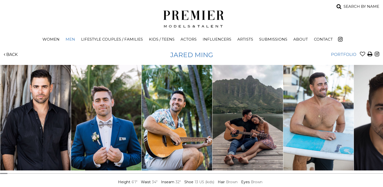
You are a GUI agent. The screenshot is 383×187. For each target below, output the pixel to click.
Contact (323, 39)
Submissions (273, 39)
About (300, 39)
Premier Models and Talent (191, 18)
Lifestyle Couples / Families (112, 39)
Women (51, 39)
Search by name (361, 6)
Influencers (217, 39)
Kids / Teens (162, 39)
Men (70, 39)
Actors (189, 39)
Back (11, 54)
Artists (245, 39)
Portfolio (343, 54)
